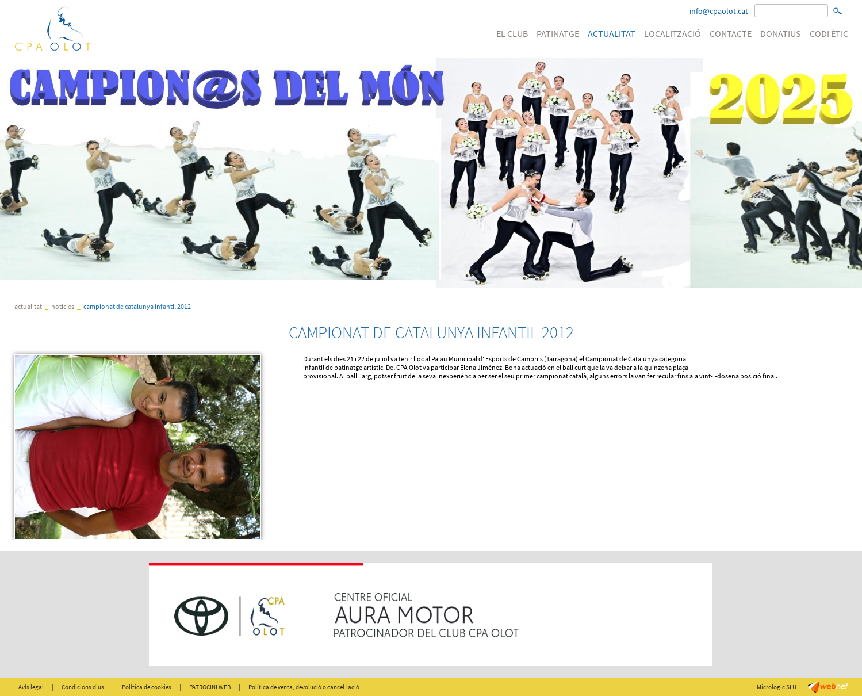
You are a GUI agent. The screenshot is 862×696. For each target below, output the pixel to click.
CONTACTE (731, 33)
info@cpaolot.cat (718, 11)
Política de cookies (146, 687)
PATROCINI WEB (210, 687)
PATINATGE (558, 33)
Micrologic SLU (776, 687)
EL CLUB (512, 33)
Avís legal (31, 687)
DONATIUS (780, 33)
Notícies (62, 306)
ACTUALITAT (611, 33)
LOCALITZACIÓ (672, 33)
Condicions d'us (83, 687)
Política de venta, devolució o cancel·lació (303, 687)
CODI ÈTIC (829, 33)
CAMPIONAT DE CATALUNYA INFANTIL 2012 (137, 306)
